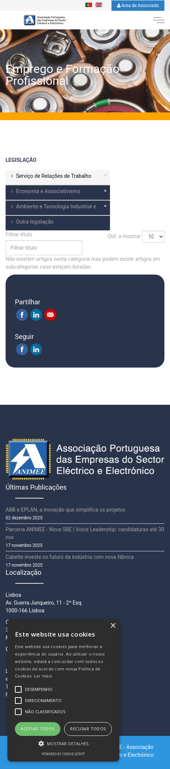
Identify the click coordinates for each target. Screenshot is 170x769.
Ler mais (43, 676)
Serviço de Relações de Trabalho (53, 176)
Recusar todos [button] (88, 728)
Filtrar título (20, 234)
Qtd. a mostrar (124, 236)
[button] (63, 743)
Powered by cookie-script (63, 754)
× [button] (113, 626)
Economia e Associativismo (48, 191)
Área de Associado (138, 5)
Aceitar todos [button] (37, 728)
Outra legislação (35, 222)
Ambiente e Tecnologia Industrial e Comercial (51, 209)
